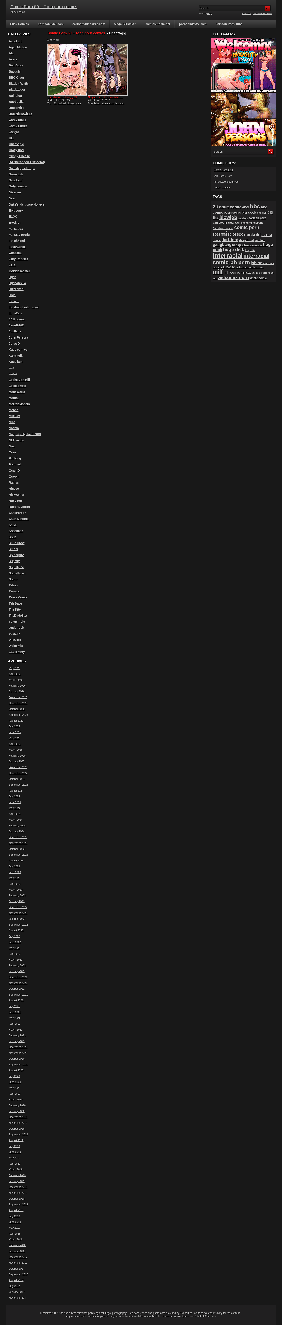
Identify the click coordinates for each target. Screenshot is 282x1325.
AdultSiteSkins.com (206, 1316)
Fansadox (16, 228)
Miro (12, 422)
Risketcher (16, 494)
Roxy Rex (16, 500)
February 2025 (17, 755)
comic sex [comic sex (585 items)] (228, 233)
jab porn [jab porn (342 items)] (239, 262)
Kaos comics (18, 349)
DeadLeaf (15, 180)
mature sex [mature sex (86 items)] (242, 267)
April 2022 (14, 953)
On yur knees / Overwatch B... (105, 97)
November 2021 (18, 983)
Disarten (15, 192)
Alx (11, 53)
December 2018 (18, 1187)
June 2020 (15, 1082)
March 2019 (15, 1169)
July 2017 (14, 1286)
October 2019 (17, 1128)
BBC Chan (16, 77)
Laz (11, 367)
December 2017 (18, 1257)
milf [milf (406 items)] (218, 272)
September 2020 (18, 1064)
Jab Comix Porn (223, 175)
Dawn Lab (16, 174)
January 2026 (17, 691)
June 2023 (15, 872)
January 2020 (17, 1111)
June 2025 (15, 732)
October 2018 (17, 1198)
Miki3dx (14, 416)
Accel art (15, 41)
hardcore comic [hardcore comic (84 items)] (253, 245)
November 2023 (18, 843)
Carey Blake (17, 120)
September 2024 (18, 784)
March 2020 (15, 1099)
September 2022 (18, 924)
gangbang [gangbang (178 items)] (222, 244)
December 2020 (18, 1047)
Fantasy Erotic (19, 234)
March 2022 (15, 959)
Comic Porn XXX (223, 170)
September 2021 (18, 994)
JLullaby (15, 331)
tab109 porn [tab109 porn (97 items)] (259, 272)
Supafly (14, 561)
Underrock (16, 627)
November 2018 (18, 1192)
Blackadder (17, 89)
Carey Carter (18, 126)
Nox (11, 446)
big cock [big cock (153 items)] (248, 212)
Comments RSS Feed (262, 14)
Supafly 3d (16, 567)
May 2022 (14, 948)
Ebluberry (16, 210)
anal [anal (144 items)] (245, 207)
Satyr (12, 525)
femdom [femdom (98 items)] (260, 240)
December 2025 (18, 697)
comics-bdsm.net (157, 24)
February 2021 (17, 1035)
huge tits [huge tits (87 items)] (250, 250)
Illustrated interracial (24, 307)
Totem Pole (17, 621)
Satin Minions (18, 519)
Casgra (14, 132)
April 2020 (14, 1093)
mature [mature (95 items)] (230, 267)
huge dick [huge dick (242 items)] (233, 249)
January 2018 (17, 1251)
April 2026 (14, 674)
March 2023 (15, 889)
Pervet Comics (222, 187)
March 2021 (15, 1029)
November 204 (17, 1297)
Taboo (13, 585)
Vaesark (14, 633)
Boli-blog (15, 95)
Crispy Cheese (19, 156)
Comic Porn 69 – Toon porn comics (43, 6)
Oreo (12, 452)
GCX (12, 265)
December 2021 (18, 977)
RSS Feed (246, 14)
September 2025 (18, 714)
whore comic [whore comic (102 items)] (258, 278)
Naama (14, 428)
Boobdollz (16, 101)
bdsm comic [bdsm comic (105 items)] (232, 212)
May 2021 (14, 1017)
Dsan (12, 198)
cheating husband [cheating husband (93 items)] (252, 222)
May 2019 (14, 1157)
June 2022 (15, 942)
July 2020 (14, 1076)
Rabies (14, 482)
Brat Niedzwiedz (20, 114)
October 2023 (17, 848)
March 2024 (15, 819)
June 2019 (15, 1152)
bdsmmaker (107, 103)
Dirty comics (18, 186)
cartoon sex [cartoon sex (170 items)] (223, 222)
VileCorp (15, 639)
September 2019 (18, 1134)
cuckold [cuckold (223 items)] (252, 234)
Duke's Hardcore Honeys (26, 204)
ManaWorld (17, 392)
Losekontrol (17, 386)
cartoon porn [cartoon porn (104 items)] (257, 218)
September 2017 (18, 1274)
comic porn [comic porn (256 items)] (246, 227)
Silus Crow (16, 543)
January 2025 (17, 761)
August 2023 (16, 860)
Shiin (12, 537)
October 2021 (17, 988)
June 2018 (15, 1222)
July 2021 (14, 1006)
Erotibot (14, 222)
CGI (11, 138)
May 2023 (14, 878)
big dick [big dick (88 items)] (261, 212)
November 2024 (18, 773)
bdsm (97, 103)
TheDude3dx (18, 615)
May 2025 (14, 738)
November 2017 (18, 1262)
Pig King (15, 458)
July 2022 (14, 936)
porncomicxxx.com (193, 24)
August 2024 (16, 790)
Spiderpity (16, 555)
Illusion (14, 301)
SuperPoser (17, 573)
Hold (12, 295)
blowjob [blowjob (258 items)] (228, 217)
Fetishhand (17, 240)
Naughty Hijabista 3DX (25, 434)
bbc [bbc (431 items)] (255, 206)
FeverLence (17, 247)
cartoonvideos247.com (88, 24)
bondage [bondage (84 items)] (243, 218)
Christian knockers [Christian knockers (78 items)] (223, 228)
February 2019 (17, 1175)
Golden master (19, 271)
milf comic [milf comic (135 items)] (231, 272)
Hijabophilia (17, 283)
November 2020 (18, 1052)
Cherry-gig (16, 144)
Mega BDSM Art (125, 24)
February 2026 (17, 685)
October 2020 (17, 1058)
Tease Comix (18, 597)
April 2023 (14, 883)
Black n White (19, 83)
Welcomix (16, 645)
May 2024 (14, 808)
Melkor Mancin (19, 404)
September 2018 (18, 1204)
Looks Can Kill (19, 380)
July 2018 (14, 1216)
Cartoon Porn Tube (229, 24)
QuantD (14, 470)
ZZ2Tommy (17, 652)
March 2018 (15, 1239)
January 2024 (17, 831)
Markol (14, 398)
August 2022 (16, 930)
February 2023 (17, 895)
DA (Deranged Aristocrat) (27, 162)
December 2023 (18, 837)
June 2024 (15, 802)
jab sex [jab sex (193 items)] (258, 263)
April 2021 (14, 1023)
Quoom (14, 476)
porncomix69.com (51, 24)
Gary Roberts (18, 259)
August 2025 (16, 720)
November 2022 (18, 913)
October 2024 (17, 778)
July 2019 (14, 1146)
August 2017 (16, 1280)
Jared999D (16, 325)
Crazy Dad (16, 150)
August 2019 (16, 1140)
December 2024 (18, 767)
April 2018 (14, 1233)
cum (78, 103)
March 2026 (15, 679)
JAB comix (16, 319)
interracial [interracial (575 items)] (228, 255)
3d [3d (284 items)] (215, 206)
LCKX (13, 373)
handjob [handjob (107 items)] (237, 245)
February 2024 (17, 825)
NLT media (16, 440)
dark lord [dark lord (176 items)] (230, 240)
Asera (13, 59)
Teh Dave (15, 603)
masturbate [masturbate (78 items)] (219, 267)
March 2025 (15, 749)
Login (209, 14)
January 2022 (17, 971)
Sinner (13, 549)
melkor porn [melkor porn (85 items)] (256, 267)
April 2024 (14, 813)
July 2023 (14, 866)
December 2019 (18, 1117)
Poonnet (15, 464)
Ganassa (15, 253)
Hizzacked (16, 289)
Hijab (12, 277)
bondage (119, 103)
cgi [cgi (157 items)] (237, 222)
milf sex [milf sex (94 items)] (246, 272)
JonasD (14, 343)
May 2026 (14, 668)
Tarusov (14, 591)
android (62, 103)
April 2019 (14, 1163)
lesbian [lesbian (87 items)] (269, 263)
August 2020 (16, 1070)
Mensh (13, 410)
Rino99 (14, 488)
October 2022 (17, 918)
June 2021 (15, 1012)
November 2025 (18, 703)
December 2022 (18, 907)
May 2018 (14, 1227)
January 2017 (17, 1291)
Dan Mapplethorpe (22, 168)
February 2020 (17, 1105)
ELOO (13, 216)
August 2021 (16, 1000)
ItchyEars (15, 313)
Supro (13, 579)
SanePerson (17, 512)
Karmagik (16, 355)
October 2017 (17, 1268)
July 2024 (14, 796)
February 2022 (17, 965)
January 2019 (17, 1181)
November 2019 (18, 1122)
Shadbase (16, 531)
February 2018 (17, 1245)
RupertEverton (19, 506)
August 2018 (16, 1210)
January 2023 (17, 901)
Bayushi (14, 71)
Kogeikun (16, 361)
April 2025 (14, 744)
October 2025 (17, 709)
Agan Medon (18, 47)
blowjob (71, 103)
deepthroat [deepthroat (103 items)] (246, 240)
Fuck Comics (19, 24)
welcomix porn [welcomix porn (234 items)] (233, 277)
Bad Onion (16, 65)
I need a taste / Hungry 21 (62, 97)
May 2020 (14, 1087)
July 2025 (14, 726)
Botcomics (16, 107)
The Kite (15, 609)
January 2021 (17, 1041)
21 (55, 103)
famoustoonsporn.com (226, 181)
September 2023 (18, 854)
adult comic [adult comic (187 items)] (230, 207)
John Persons (19, 337)
